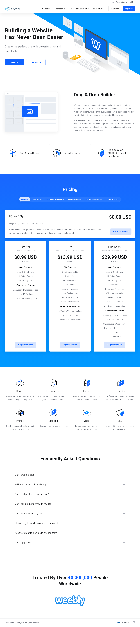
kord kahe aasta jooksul (94, 199)
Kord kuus (24, 199)
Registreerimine (25, 344)
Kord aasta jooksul (74, 199)
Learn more (36, 62)
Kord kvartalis (37, 199)
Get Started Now (121, 231)
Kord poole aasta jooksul (55, 199)
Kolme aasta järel (113, 199)
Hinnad (14, 62)
